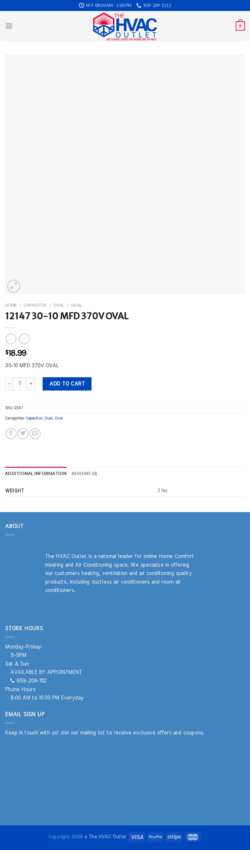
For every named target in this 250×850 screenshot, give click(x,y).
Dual (76, 305)
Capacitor (35, 305)
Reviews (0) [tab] (84, 473)
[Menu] (9, 26)
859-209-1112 (28, 681)
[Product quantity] (19, 384)
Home (11, 305)
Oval (58, 305)
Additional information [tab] (36, 473)
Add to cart (67, 384)
